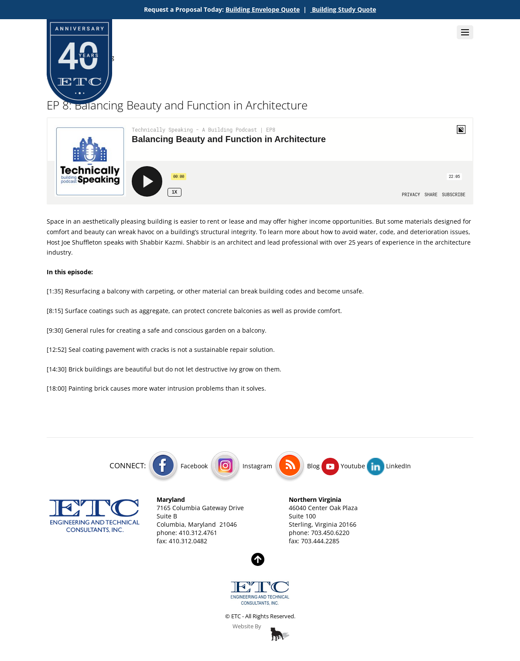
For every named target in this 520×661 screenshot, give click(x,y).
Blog (297, 466)
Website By (247, 626)
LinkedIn (389, 466)
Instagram (240, 466)
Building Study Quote (343, 9)
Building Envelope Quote (263, 9)
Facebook (177, 466)
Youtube (343, 466)
